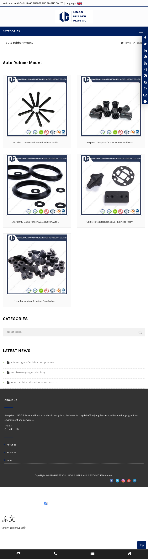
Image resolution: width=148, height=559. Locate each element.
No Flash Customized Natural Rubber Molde (35, 142)
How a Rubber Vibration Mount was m (31, 382)
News (8, 460)
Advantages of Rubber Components (30, 362)
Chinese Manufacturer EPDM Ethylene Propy (110, 221)
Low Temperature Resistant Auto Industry (35, 301)
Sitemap (108, 475)
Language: (74, 3)
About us (10, 444)
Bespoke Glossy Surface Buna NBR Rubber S (110, 142)
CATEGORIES (11, 31)
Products (10, 452)
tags (139, 42)
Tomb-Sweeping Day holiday (25, 372)
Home (127, 42)
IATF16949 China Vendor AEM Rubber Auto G (36, 221)
